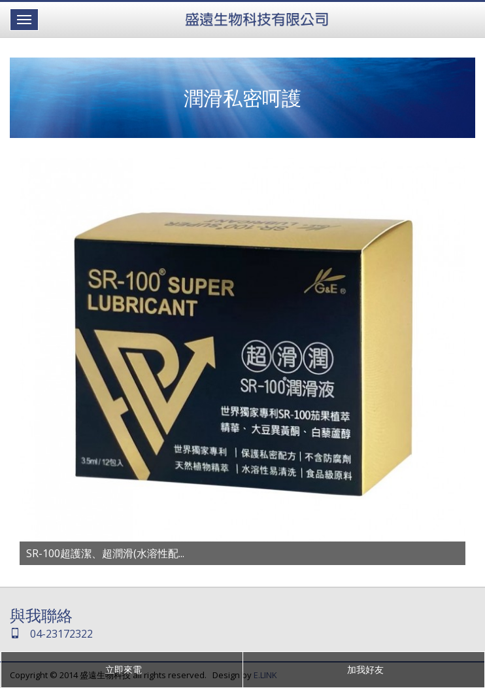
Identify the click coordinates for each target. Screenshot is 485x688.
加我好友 (364, 669)
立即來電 (122, 669)
